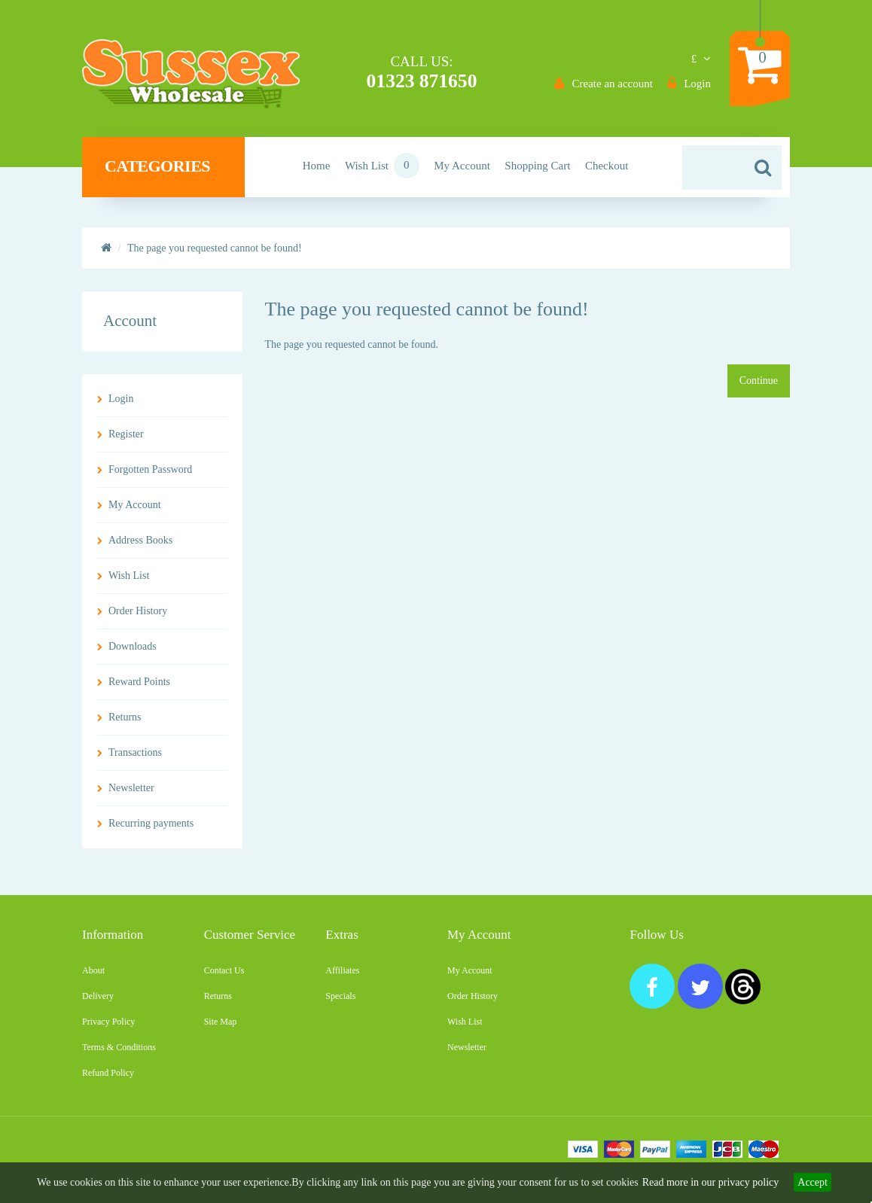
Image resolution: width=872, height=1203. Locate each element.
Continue (758, 386)
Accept (812, 1182)
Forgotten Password (150, 475)
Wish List (128, 581)
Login (120, 404)
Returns (125, 723)
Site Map (220, 1027)
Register (126, 440)
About (93, 976)
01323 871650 (421, 81)
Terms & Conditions (119, 1053)
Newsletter (131, 793)
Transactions (135, 758)
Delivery (98, 1002)
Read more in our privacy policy (710, 1182)
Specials (340, 1002)
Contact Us (224, 976)
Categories (168, 172)
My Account (134, 510)
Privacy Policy (108, 1027)
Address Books (140, 546)
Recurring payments (151, 829)
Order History (137, 617)
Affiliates (342, 976)
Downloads (132, 652)
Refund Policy (108, 1079)
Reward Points (139, 687)
